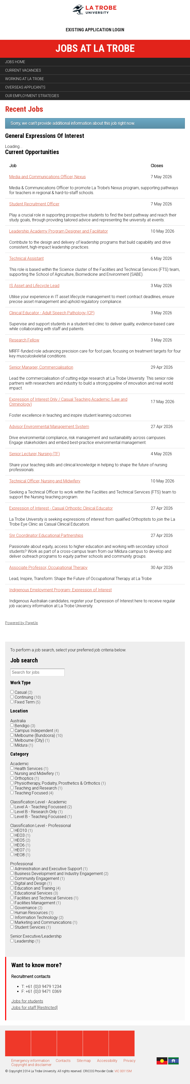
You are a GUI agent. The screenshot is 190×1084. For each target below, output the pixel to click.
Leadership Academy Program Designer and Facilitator (58, 231)
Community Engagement (40, 878)
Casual (23, 692)
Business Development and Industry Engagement (61, 873)
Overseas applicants (25, 87)
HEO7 (22, 850)
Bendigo (25, 725)
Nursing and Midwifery (37, 773)
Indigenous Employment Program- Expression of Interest (60, 589)
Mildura (24, 745)
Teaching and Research (38, 788)
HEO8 (22, 854)
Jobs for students (27, 1001)
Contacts (63, 1061)
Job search (24, 660)
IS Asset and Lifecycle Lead (34, 285)
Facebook (18, 1043)
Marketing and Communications (46, 922)
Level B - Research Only (39, 811)
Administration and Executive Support (51, 868)
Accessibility (107, 1061)
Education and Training (38, 888)
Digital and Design (33, 883)
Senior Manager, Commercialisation (41, 367)
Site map (84, 1061)
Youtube (70, 1043)
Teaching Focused (34, 793)
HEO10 (24, 830)
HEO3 (22, 835)
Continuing (28, 697)
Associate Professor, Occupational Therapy (48, 567)
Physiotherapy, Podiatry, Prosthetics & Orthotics (60, 783)
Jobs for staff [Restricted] (34, 1007)
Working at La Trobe (24, 79)
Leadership (27, 941)
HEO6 (22, 845)
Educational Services (36, 893)
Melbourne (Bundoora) (39, 735)
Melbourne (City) (32, 740)
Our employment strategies (32, 96)
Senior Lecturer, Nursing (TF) (34, 453)
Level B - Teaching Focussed (43, 816)
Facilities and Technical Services (46, 898)
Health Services (31, 768)
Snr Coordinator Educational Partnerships (46, 535)
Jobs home (15, 62)
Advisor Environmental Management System (49, 426)
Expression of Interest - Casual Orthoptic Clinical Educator (61, 508)
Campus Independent (37, 730)
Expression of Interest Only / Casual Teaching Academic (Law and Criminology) (68, 402)
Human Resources (34, 912)
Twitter (44, 1043)
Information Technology (39, 917)
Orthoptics (27, 778)
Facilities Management (38, 902)
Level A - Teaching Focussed (43, 806)
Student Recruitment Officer (34, 204)
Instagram (122, 1043)
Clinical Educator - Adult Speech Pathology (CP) (51, 312)
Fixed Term (27, 702)
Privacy (130, 1061)
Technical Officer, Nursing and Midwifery (44, 481)
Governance (28, 907)
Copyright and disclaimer (31, 1065)
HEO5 (22, 840)
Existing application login (95, 29)
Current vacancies (23, 70)
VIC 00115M (123, 1071)
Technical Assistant (26, 258)
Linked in (96, 1043)
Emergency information (30, 1061)
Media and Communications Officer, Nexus (47, 176)
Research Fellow (24, 340)
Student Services (33, 927)
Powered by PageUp (21, 623)
